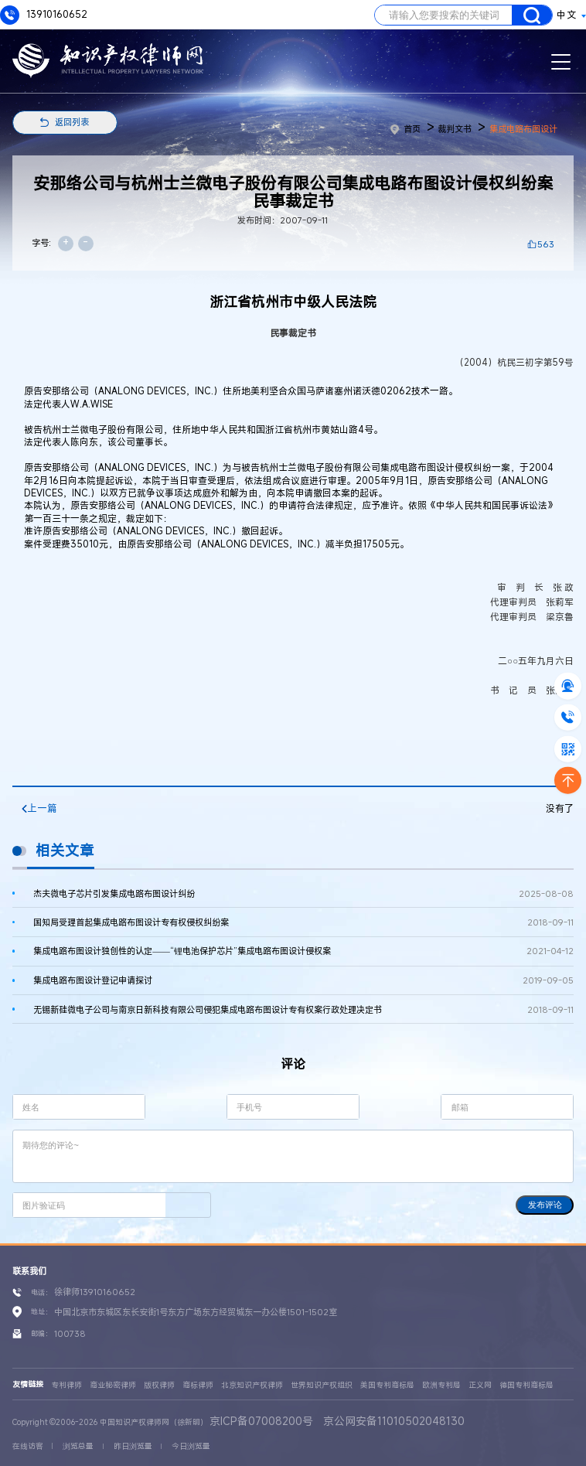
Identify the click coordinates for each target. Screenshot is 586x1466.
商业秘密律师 (113, 1385)
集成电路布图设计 (523, 129)
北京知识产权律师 (252, 1385)
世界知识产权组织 (322, 1385)
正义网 (480, 1385)
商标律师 (197, 1385)
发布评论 (545, 1204)
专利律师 (66, 1385)
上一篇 (39, 808)
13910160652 (43, 15)
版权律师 (159, 1385)
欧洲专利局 (441, 1385)
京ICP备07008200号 (261, 1420)
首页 (405, 129)
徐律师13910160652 (94, 1291)
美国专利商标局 (387, 1385)
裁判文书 (455, 129)
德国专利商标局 (526, 1385)
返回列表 (72, 122)
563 (545, 244)
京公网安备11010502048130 (394, 1420)
